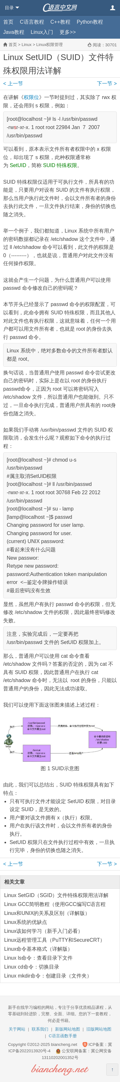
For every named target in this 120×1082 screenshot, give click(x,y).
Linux (26, 44)
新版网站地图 (67, 1029)
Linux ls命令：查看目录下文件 (38, 958)
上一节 (13, 83)
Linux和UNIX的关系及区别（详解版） (47, 913)
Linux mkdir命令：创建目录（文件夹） (48, 975)
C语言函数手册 (62, 1035)
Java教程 (13, 32)
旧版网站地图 (98, 1029)
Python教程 (90, 22)
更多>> (68, 32)
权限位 (31, 97)
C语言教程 (32, 22)
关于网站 (17, 1029)
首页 (8, 22)
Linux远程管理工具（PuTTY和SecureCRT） (54, 940)
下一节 (107, 83)
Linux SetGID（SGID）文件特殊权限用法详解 (56, 895)
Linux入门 (42, 32)
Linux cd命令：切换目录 (31, 967)
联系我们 (40, 1029)
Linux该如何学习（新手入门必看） (43, 931)
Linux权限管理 (49, 44)
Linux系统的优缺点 (25, 922)
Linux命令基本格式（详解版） (38, 949)
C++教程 (60, 22)
